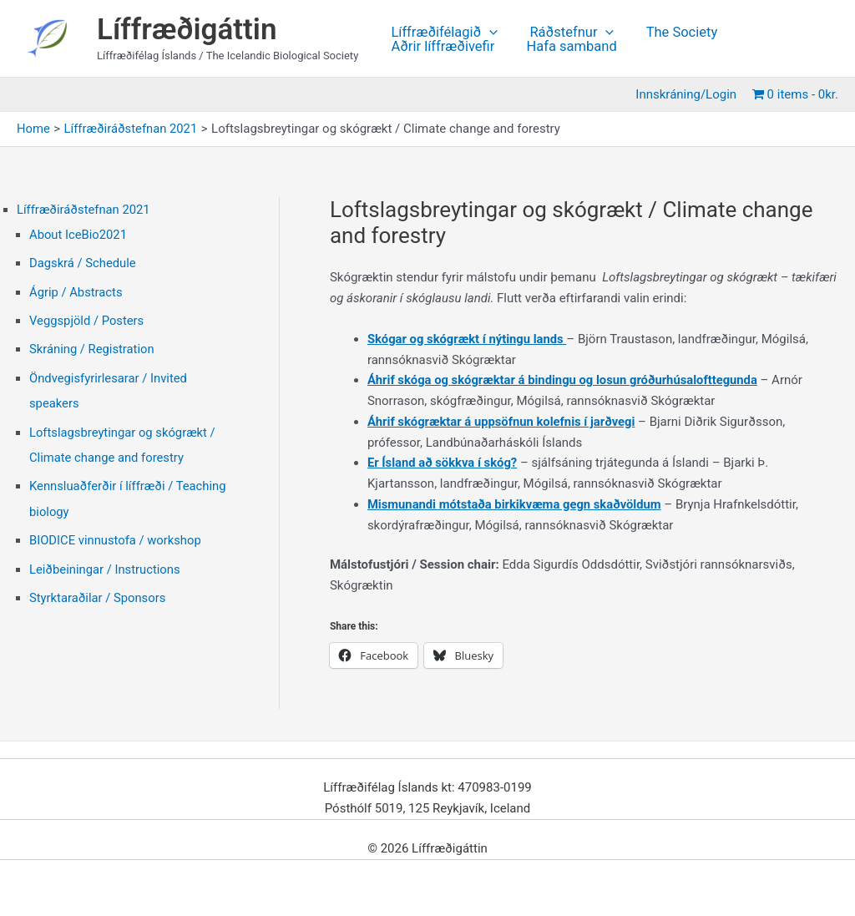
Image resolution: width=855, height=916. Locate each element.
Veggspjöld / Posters (87, 318)
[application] (487, 33)
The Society (671, 33)
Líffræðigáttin (187, 30)
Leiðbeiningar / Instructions (105, 562)
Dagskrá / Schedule (83, 262)
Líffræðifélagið (442, 33)
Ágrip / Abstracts (76, 290)
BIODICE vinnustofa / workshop (116, 535)
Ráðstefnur (566, 33)
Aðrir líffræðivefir (441, 47)
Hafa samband (565, 47)
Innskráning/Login (689, 94)
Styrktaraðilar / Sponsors (98, 591)
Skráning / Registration (92, 347)
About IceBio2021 (79, 234)
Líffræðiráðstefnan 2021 (84, 209)
